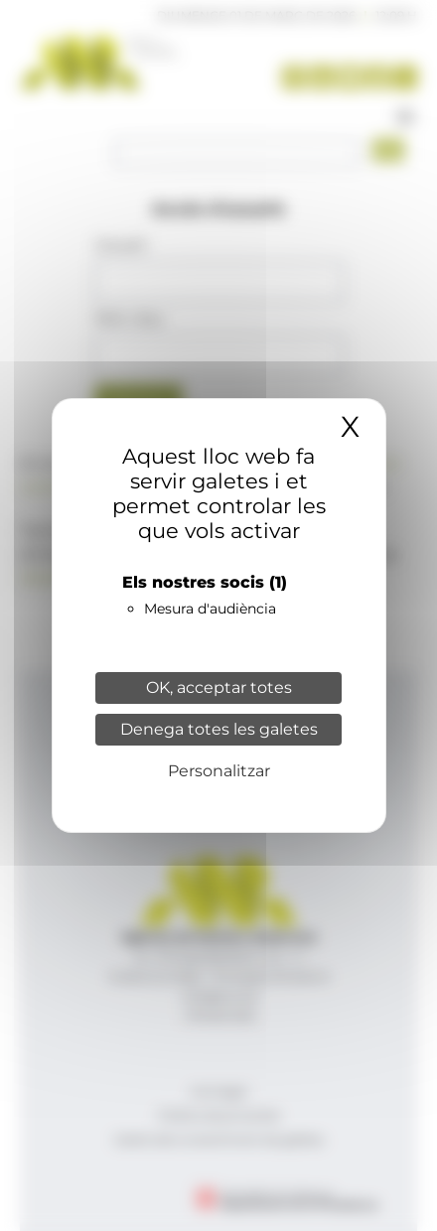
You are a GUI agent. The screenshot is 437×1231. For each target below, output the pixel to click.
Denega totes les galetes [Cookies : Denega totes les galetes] (219, 729)
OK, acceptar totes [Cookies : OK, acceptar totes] (219, 687)
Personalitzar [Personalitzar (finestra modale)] (219, 770)
